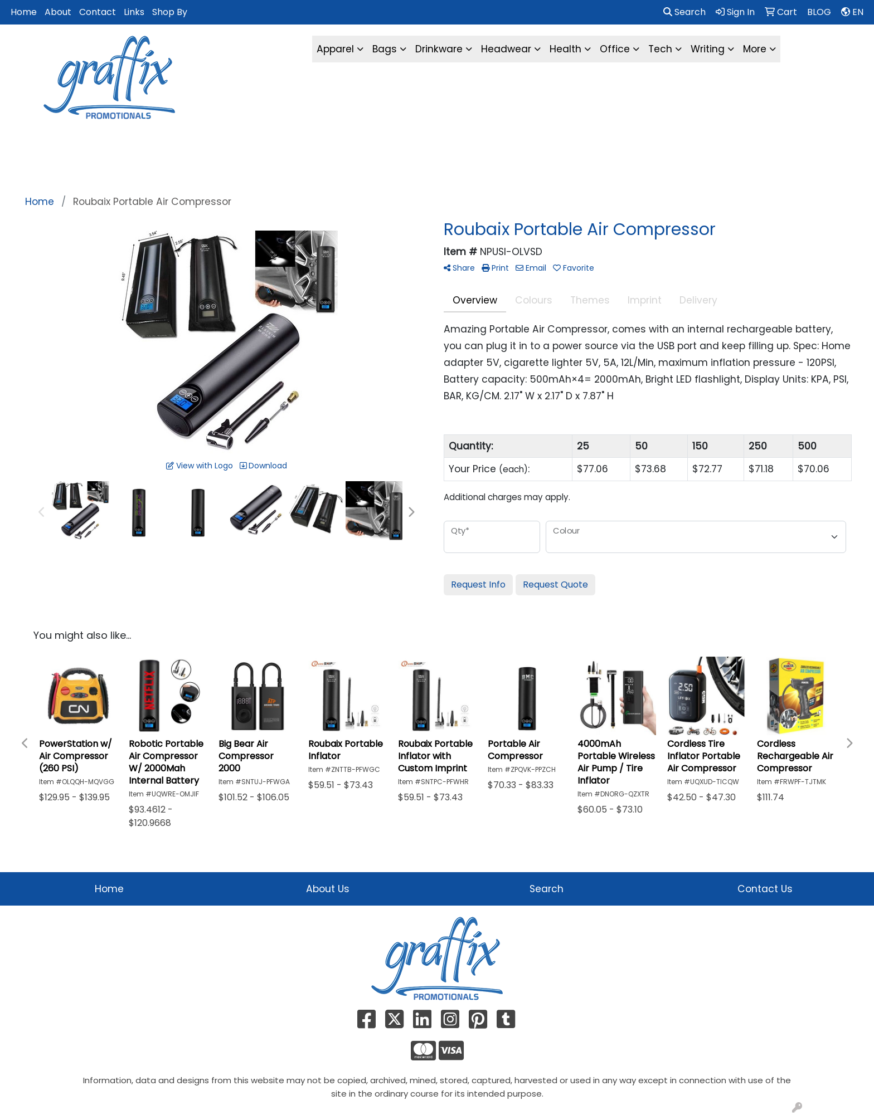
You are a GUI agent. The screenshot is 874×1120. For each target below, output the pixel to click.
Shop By (169, 12)
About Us (327, 889)
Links (134, 12)
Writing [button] (708, 49)
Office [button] (615, 49)
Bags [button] (384, 49)
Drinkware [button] (439, 49)
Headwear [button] (506, 49)
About (58, 12)
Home (24, 12)
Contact (97, 12)
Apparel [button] (335, 49)
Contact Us (765, 889)
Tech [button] (660, 49)
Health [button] (565, 49)
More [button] (754, 49)
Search (684, 12)
